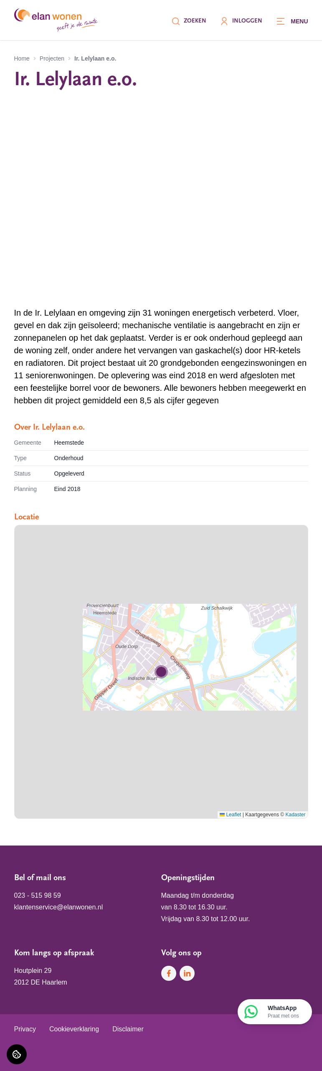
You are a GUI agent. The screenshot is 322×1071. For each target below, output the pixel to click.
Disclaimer (128, 1029)
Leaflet (230, 815)
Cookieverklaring (74, 1029)
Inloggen (241, 21)
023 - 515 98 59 (37, 895)
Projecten (52, 58)
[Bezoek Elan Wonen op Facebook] (168, 973)
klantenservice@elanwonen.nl (58, 907)
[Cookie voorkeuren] (17, 1054)
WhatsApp (283, 1012)
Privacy (25, 1029)
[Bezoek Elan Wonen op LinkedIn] (187, 973)
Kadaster (295, 815)
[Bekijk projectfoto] (161, 199)
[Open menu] (292, 21)
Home (22, 58)
